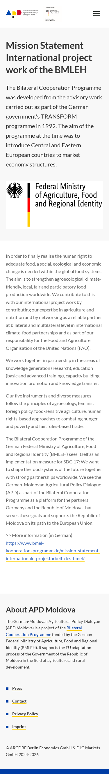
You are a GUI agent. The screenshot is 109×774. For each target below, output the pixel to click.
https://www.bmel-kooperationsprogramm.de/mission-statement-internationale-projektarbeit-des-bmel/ (53, 550)
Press (17, 688)
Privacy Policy (25, 714)
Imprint (19, 726)
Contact (19, 701)
